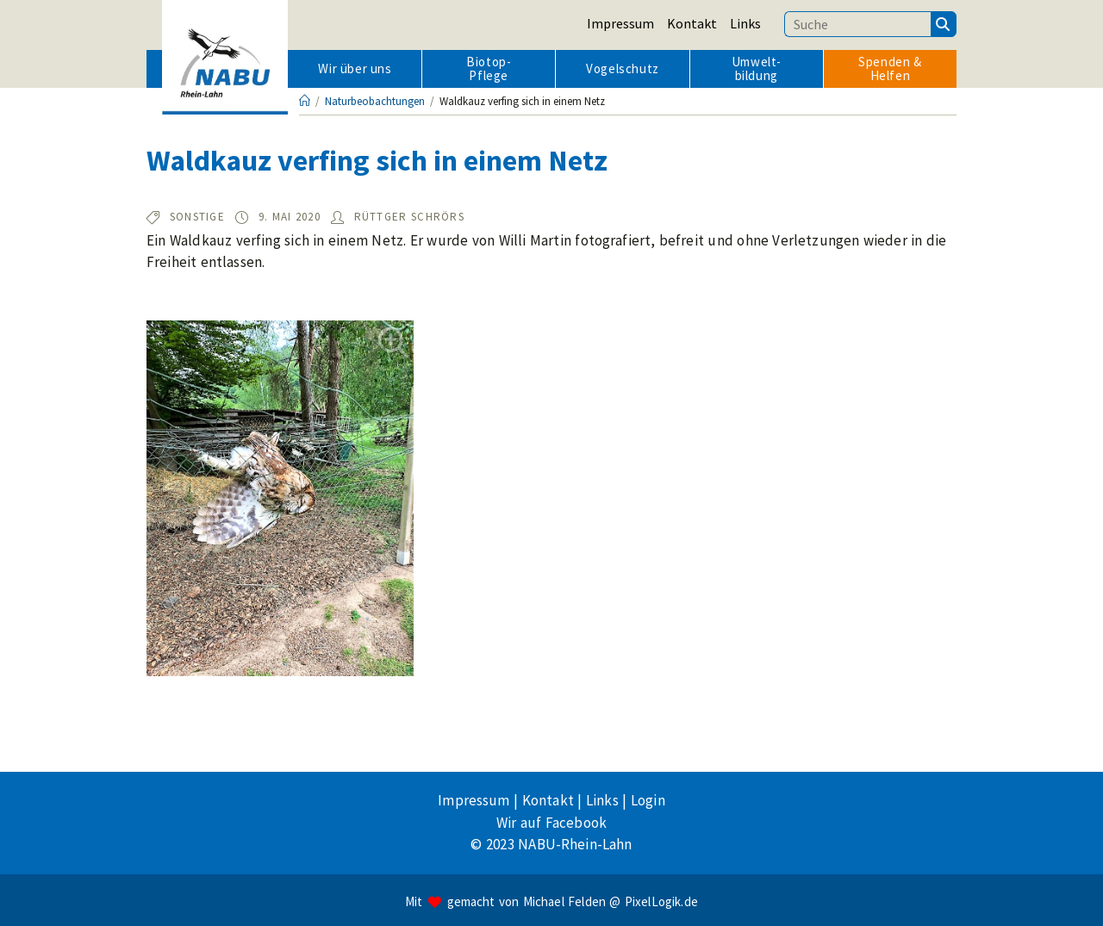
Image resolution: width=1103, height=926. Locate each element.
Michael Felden (564, 901)
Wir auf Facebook (551, 822)
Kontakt (692, 23)
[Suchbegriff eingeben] (857, 24)
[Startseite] (304, 101)
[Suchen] (944, 24)
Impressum (620, 23)
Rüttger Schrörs (409, 216)
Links (745, 23)
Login (648, 800)
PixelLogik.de (661, 901)
